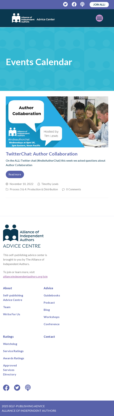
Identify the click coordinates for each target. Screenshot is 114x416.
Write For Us (11, 314)
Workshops (52, 317)
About (7, 288)
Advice (48, 288)
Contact (49, 336)
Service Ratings (13, 351)
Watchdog (10, 343)
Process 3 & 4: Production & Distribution (34, 189)
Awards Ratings (13, 358)
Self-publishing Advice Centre (13, 297)
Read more (14, 174)
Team (6, 307)
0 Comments (73, 189)
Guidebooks (52, 295)
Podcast (49, 302)
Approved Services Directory (10, 370)
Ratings (8, 336)
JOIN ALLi (99, 4)
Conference (52, 324)
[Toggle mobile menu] (99, 18)
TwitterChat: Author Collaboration (42, 153)
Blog (47, 309)
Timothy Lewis (49, 183)
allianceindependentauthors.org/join (25, 276)
